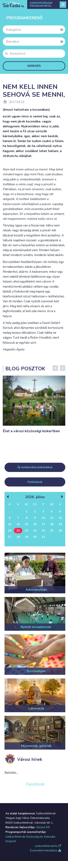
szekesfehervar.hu (48, 846)
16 (34, 524)
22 (26, 530)
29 (26, 537)
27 (9, 537)
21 (18, 530)
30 (34, 537)
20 (9, 530)
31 (43, 537)
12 (60, 518)
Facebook (35, 784)
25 (51, 530)
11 (51, 518)
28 (18, 537)
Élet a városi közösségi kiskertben (31, 431)
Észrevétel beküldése (45, 850)
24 (43, 530)
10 (43, 518)
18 (51, 524)
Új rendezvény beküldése (35, 467)
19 (60, 524)
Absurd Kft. (43, 827)
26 (60, 530)
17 (43, 524)
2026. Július (35, 496)
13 (9, 524)
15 (26, 524)
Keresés (34, 66)
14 (18, 524)
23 (34, 530)
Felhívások (34, 482)
